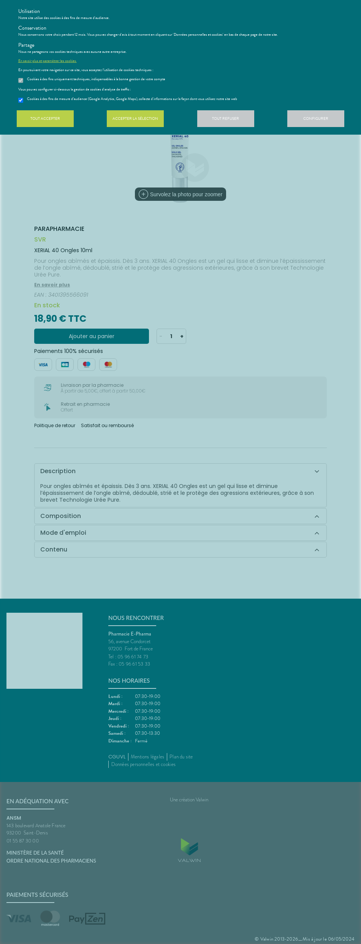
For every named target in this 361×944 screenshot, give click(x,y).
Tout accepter (45, 118)
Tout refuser (225, 118)
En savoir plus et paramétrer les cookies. (47, 61)
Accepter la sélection (135, 118)
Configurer (315, 118)
